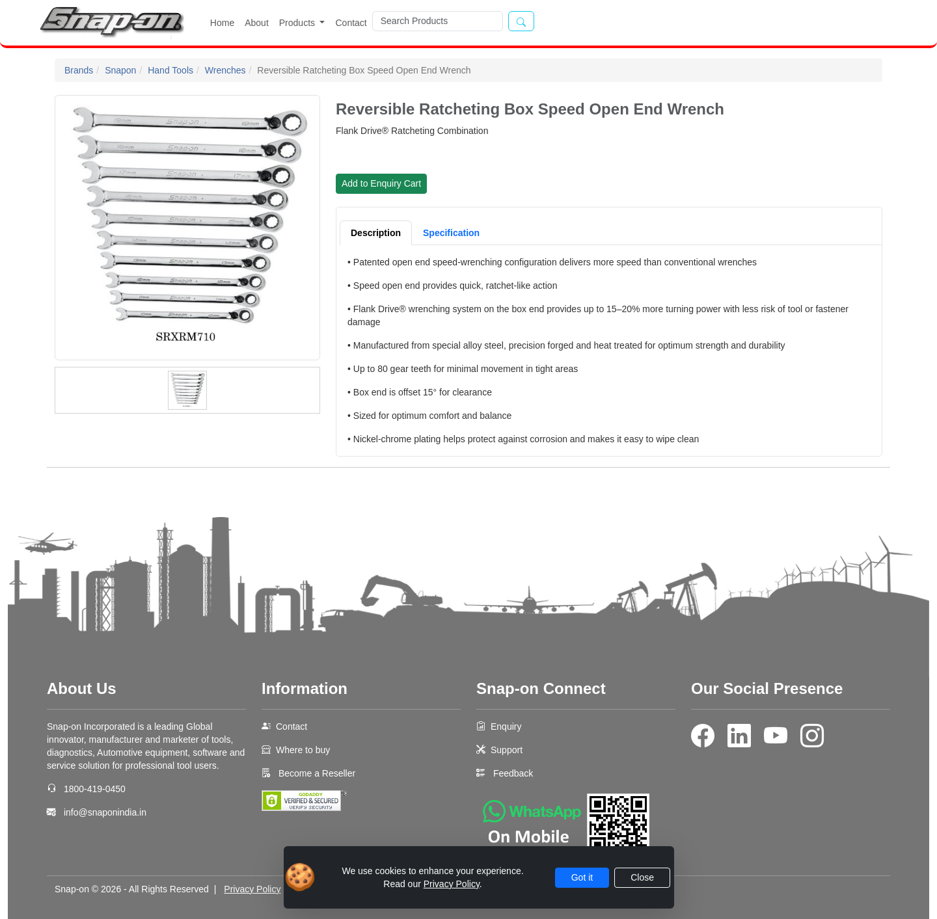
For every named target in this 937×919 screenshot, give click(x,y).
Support (507, 750)
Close (642, 877)
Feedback (513, 773)
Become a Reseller (315, 773)
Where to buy (303, 750)
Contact (350, 23)
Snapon (120, 70)
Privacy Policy (252, 889)
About (257, 23)
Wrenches (225, 70)
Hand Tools (170, 70)
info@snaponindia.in (105, 812)
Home (222, 23)
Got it (582, 877)
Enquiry (506, 726)
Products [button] (298, 23)
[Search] (437, 21)
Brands (78, 70)
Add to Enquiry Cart (381, 183)
